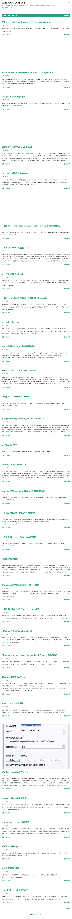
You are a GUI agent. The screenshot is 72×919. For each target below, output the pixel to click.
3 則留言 (7, 264)
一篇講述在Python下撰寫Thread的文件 (19, 537)
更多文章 (68, 908)
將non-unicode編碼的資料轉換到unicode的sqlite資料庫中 (27, 72)
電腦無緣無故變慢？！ (11, 558)
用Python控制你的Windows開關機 (17, 631)
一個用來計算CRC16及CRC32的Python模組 (20, 609)
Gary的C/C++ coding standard (15, 396)
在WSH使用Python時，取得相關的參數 (18, 346)
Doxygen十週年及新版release (15, 173)
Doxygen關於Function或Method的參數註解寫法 (23, 491)
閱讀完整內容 (67, 34)
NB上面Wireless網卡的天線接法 (16, 890)
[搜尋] (65, 3)
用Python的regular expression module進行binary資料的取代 (29, 655)
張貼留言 (7, 34)
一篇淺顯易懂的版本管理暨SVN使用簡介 (19, 512)
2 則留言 (7, 409)
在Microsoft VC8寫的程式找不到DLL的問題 (20, 585)
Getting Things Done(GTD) (14, 464)
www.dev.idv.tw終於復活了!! (14, 798)
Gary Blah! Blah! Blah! (13, 2)
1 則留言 (7, 164)
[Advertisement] (36, 54)
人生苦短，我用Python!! (12, 274)
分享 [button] (3, 34)
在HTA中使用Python (11, 322)
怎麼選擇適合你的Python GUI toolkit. (18, 147)
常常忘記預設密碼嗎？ (11, 868)
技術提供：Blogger (36, 914)
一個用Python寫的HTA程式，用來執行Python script (25, 298)
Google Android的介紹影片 (14, 96)
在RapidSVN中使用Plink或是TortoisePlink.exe (23, 418)
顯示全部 (66, 15)
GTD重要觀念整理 (9, 445)
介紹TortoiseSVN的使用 (12, 703)
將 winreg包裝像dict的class (14, 677)
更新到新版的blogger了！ (13, 846)
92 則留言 (7, 789)
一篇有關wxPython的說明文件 (15, 247)
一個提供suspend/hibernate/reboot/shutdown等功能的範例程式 (31, 225)
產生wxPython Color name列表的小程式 (20, 370)
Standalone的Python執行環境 (15, 822)
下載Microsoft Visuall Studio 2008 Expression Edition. (26, 22)
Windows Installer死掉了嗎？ (15, 772)
